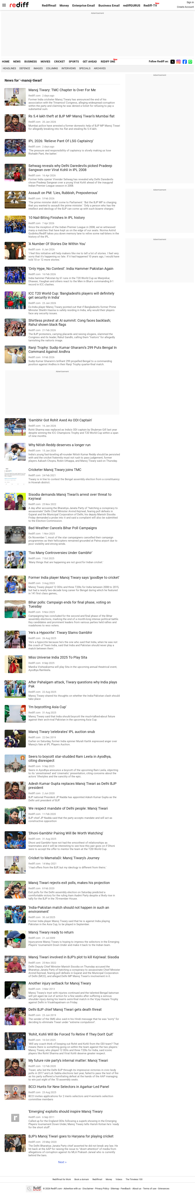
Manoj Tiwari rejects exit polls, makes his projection (69, 883)
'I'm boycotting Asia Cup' (47, 707)
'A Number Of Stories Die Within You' (57, 244)
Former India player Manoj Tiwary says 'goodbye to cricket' (73, 578)
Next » (62, 1162)
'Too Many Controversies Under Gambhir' (60, 553)
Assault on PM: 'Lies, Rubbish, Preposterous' (63, 193)
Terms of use (149, 1188)
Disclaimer (88, 1188)
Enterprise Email (83, 5)
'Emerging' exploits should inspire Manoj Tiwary (65, 1111)
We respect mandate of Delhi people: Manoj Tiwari (68, 808)
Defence (24, 68)
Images (38, 68)
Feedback (126, 1188)
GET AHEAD (90, 61)
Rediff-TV (150, 5)
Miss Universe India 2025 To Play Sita (57, 657)
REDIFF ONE (108, 61)
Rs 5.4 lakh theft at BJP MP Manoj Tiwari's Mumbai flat (71, 116)
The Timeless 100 (134, 1179)
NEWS (17, 61)
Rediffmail (49, 5)
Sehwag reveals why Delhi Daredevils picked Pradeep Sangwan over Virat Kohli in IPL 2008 (70, 168)
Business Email (109, 5)
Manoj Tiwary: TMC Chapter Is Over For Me (62, 90)
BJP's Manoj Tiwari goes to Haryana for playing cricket (70, 1136)
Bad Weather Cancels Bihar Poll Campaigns (62, 528)
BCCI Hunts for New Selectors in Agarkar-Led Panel (68, 1087)
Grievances (163, 1188)
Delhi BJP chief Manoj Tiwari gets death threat (65, 1010)
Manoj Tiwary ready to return (51, 932)
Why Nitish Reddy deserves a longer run (59, 445)
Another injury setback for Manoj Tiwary (59, 983)
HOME (5, 61)
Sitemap (115, 1188)
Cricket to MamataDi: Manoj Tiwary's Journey (63, 858)
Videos (119, 1179)
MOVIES (45, 61)
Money (64, 5)
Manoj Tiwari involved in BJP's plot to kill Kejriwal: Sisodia (73, 957)
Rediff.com (56, 1188)
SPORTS (74, 61)
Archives (100, 68)
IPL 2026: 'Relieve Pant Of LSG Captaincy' (60, 141)
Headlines (9, 68)
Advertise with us (72, 1188)
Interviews (69, 68)
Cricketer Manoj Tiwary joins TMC (54, 470)
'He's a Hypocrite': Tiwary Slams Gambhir (60, 633)
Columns (52, 68)
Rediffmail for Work (62, 1179)
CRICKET (59, 61)
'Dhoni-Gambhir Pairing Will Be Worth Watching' (65, 833)
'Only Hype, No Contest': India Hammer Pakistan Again (70, 269)
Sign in (190, 2)
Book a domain (81, 1179)
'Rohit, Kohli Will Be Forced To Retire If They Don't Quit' (70, 1034)
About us (136, 1188)
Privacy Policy (102, 1188)
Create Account (185, 6)
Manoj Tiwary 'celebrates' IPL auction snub (61, 732)
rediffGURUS (131, 5)
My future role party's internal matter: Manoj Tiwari (68, 1061)
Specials (84, 68)
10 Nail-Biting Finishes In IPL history (56, 218)
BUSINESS (30, 61)
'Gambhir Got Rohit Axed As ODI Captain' (60, 420)
